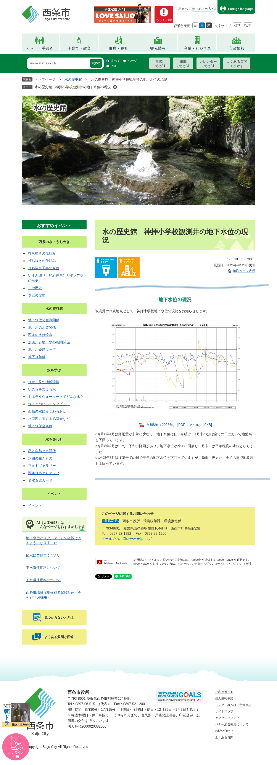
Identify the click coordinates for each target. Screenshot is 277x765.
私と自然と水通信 (42, 451)
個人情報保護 (224, 698)
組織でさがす (183, 64)
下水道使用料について (43, 568)
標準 (237, 25)
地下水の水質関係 (42, 327)
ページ (132, 60)
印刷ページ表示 (244, 271)
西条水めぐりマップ (43, 473)
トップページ (45, 79)
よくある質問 (224, 737)
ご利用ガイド (224, 692)
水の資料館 (54, 308)
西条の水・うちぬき (54, 242)
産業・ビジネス (197, 48)
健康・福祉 (118, 48)
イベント (54, 494)
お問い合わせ (224, 731)
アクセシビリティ (227, 718)
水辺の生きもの (40, 458)
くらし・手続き (39, 48)
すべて (115, 60)
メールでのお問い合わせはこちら (128, 539)
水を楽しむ (54, 439)
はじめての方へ (203, 9)
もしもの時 (164, 20)
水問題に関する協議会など (49, 419)
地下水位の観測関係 (43, 320)
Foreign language (240, 9)
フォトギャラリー (42, 465)
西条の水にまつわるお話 (47, 411)
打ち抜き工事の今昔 (43, 268)
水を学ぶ (54, 370)
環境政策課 (110, 521)
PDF (114, 66)
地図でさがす (159, 64)
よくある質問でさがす (236, 64)
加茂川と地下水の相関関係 (49, 342)
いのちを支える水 (42, 389)
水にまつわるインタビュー (49, 404)
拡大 (248, 25)
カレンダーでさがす (208, 64)
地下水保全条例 (40, 426)
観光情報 (158, 48)
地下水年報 (36, 357)
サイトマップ (224, 711)
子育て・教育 (79, 48)
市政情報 (237, 48)
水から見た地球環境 (43, 382)
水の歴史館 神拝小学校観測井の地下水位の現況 (73, 87)
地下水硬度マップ (42, 349)
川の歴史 (35, 288)
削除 (115, 87)
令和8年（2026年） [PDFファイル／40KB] (179, 425)
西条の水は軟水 (40, 335)
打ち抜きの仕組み (42, 253)
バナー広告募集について (231, 724)
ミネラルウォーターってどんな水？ (56, 397)
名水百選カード (40, 480)
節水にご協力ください (43, 555)
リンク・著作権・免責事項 (233, 705)
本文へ (183, 8)
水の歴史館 (73, 79)
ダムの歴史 (36, 295)
